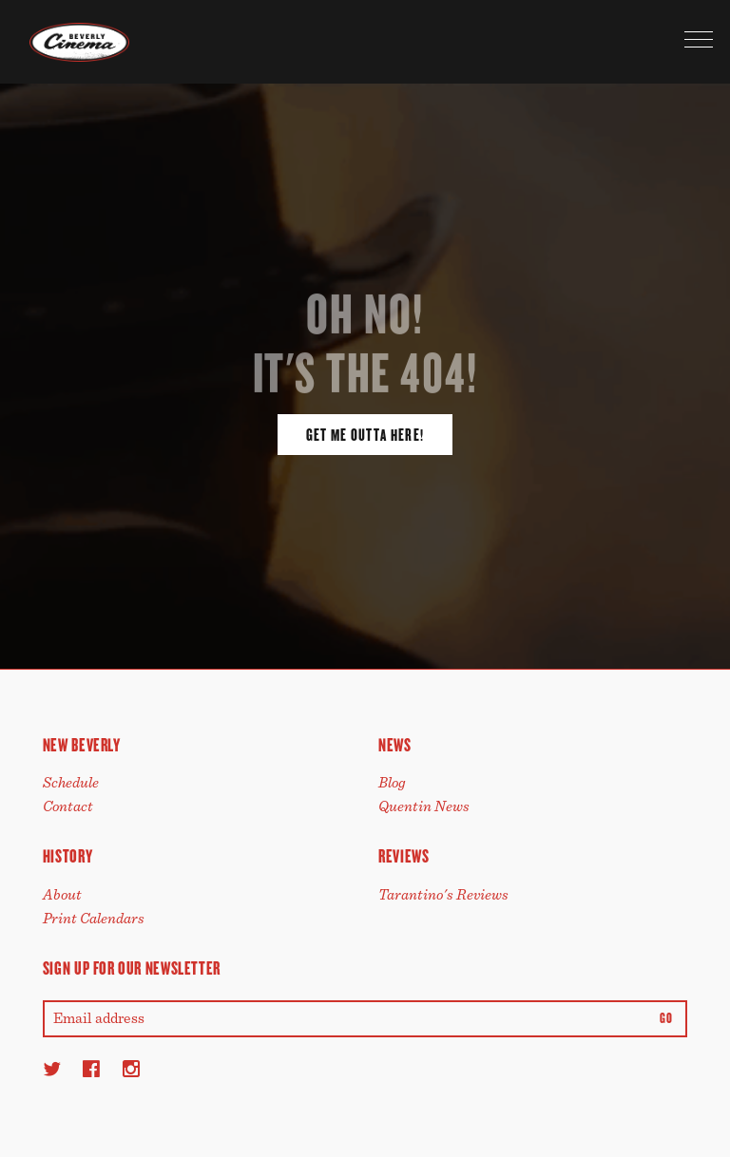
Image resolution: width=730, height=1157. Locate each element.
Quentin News (424, 806)
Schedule (71, 782)
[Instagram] (131, 1068)
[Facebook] (91, 1068)
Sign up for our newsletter (132, 968)
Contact (68, 806)
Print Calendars (93, 918)
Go (666, 1019)
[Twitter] (52, 1068)
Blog (392, 782)
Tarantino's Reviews (443, 894)
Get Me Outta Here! (365, 435)
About (62, 894)
